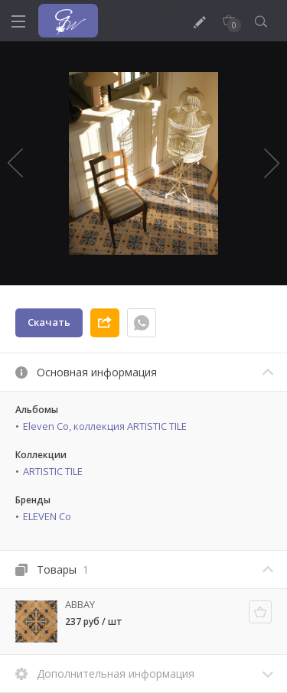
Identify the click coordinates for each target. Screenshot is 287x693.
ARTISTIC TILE (53, 471)
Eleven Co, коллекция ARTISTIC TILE (105, 426)
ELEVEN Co (47, 516)
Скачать (49, 322)
